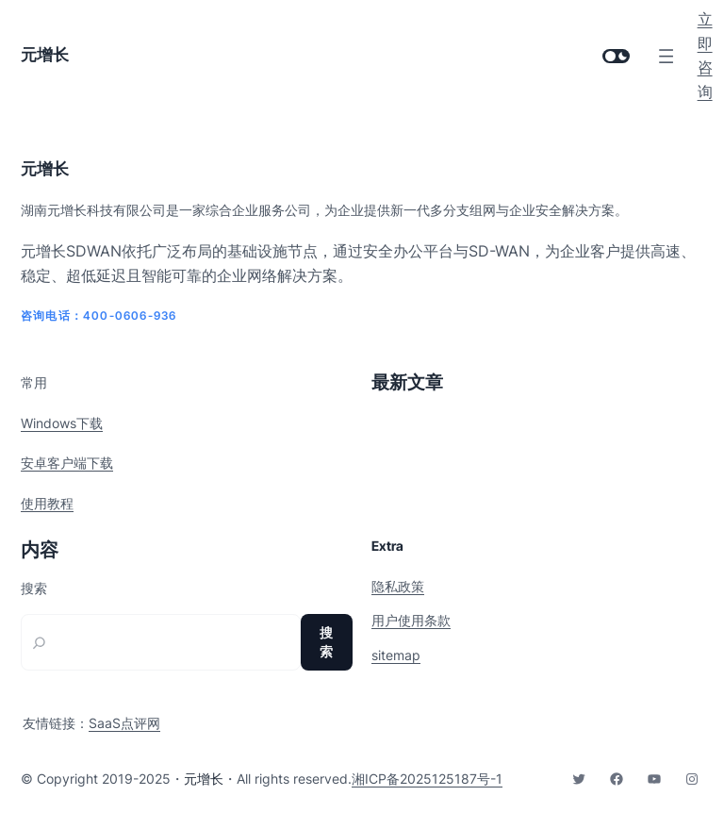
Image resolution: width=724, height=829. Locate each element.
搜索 (34, 588)
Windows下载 (62, 423)
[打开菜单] (666, 56)
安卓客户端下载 (67, 463)
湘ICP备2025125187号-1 (427, 779)
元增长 (45, 54)
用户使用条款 (411, 620)
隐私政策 (397, 586)
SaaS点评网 (124, 723)
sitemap (395, 655)
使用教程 (47, 503)
